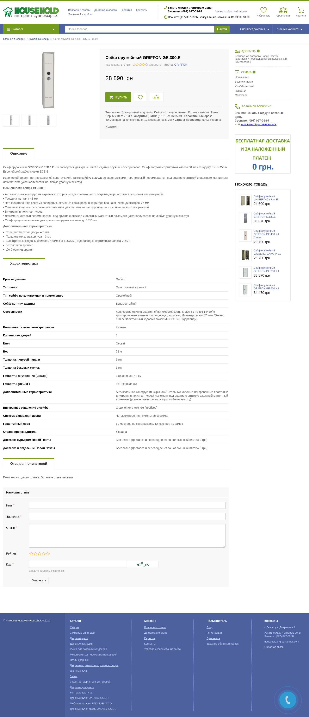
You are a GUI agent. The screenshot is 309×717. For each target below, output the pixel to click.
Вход (209, 627)
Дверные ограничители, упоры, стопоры (94, 665)
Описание (18, 153)
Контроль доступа (81, 692)
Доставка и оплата (105, 10)
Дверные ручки (79, 638)
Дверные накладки (81, 643)
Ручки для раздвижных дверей (88, 649)
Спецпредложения (254, 29)
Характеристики (24, 263)
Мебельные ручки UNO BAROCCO (91, 703)
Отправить (39, 580)
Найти (222, 29)
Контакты (141, 10)
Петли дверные (79, 660)
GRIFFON (180, 64)
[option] (262, 154)
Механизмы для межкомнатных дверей (93, 654)
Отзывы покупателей (28, 464)
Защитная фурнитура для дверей (90, 681)
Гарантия (126, 10)
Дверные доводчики (82, 687)
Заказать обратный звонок (231, 11)
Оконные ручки (79, 671)
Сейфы (20, 39)
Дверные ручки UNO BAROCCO (89, 698)
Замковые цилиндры (82, 632)
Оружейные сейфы (39, 39)
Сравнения (213, 638)
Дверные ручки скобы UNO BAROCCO (93, 709)
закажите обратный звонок (259, 124)
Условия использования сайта (162, 649)
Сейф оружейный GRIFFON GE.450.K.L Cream (266, 234)
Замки (74, 676)
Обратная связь (274, 647)
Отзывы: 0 (155, 64)
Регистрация (214, 632)
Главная (8, 39)
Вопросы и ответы (79, 10)
